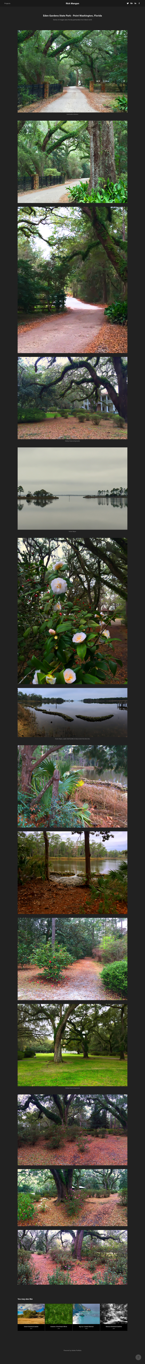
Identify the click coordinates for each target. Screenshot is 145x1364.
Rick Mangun (72, 3)
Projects (7, 3)
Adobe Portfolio (76, 1350)
